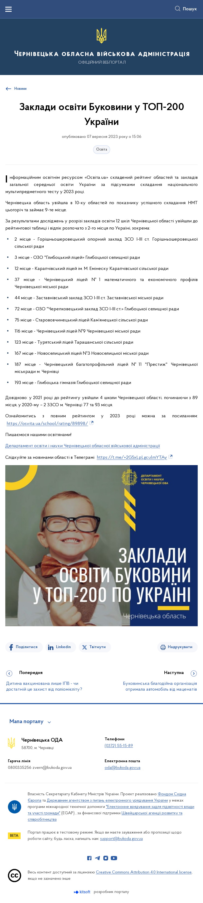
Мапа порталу (27, 722)
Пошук (190, 9)
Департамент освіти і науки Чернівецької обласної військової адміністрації (82, 445)
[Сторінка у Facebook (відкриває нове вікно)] (89, 858)
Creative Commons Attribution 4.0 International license (144, 872)
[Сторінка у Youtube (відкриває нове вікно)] (114, 858)
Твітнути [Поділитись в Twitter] (97, 647)
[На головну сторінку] (101, 46)
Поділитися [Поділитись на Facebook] (27, 647)
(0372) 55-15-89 (119, 746)
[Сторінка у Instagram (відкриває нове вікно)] (106, 858)
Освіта (101, 150)
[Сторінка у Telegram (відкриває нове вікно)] (97, 858)
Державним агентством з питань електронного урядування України (107, 800)
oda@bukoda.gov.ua (122, 768)
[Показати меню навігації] (8, 9)
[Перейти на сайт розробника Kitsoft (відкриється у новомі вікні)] (82, 892)
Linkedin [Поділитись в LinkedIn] (63, 647)
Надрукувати (180, 647)
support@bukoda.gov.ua (121, 839)
